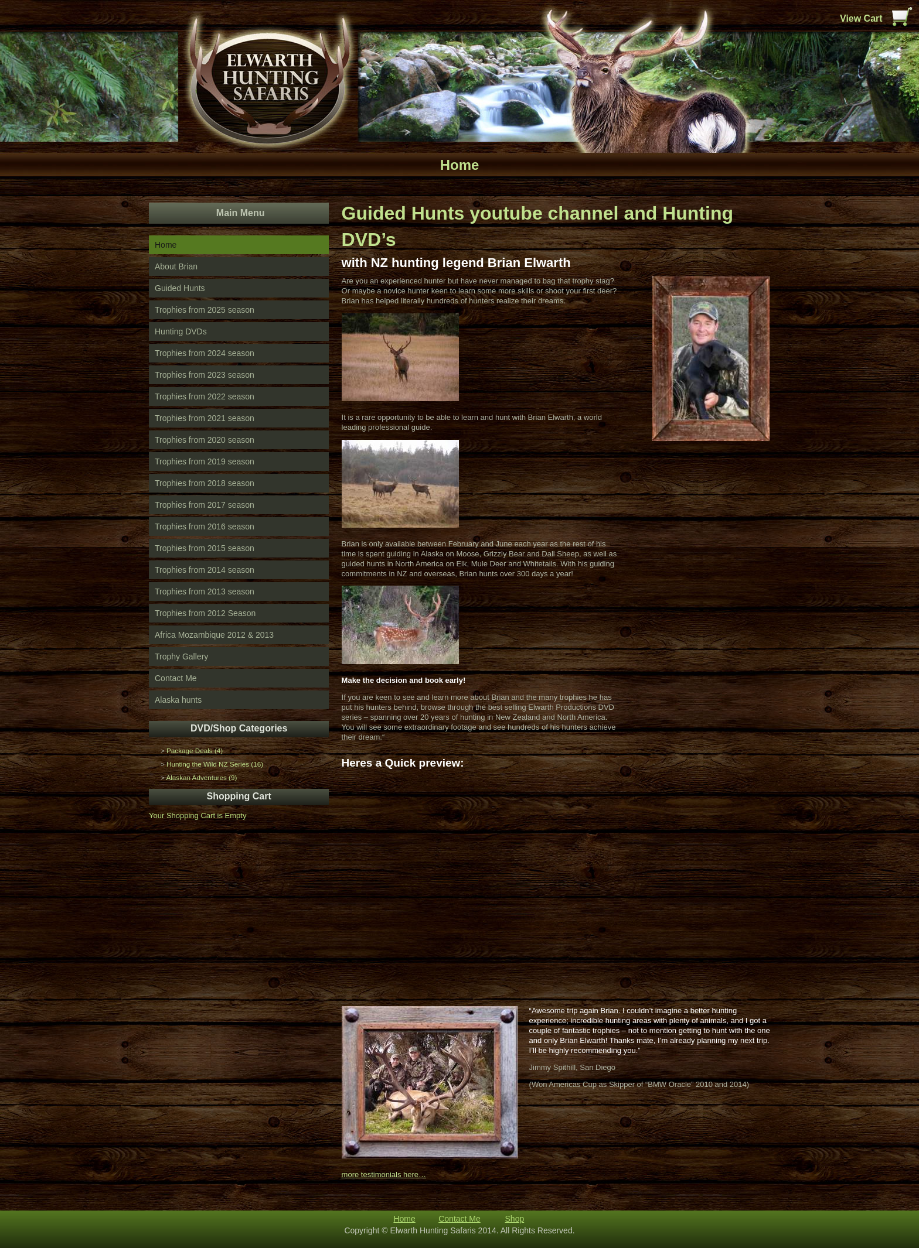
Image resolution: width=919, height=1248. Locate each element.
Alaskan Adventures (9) (201, 777)
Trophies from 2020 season (204, 440)
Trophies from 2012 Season (205, 613)
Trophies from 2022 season (204, 396)
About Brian (176, 266)
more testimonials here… (384, 1174)
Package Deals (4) (194, 750)
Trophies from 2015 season (204, 548)
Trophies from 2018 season (204, 483)
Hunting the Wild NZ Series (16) (214, 764)
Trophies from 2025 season (204, 309)
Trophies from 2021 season (204, 418)
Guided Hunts (180, 288)
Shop (515, 1218)
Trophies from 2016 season (204, 526)
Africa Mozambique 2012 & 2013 (214, 635)
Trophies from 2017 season (204, 505)
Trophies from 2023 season (204, 374)
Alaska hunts (178, 700)
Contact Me (176, 678)
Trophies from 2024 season (204, 353)
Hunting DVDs (181, 331)
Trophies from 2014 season (204, 570)
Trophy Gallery (181, 656)
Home (165, 244)
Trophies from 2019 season (204, 461)
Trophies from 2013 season (204, 591)
